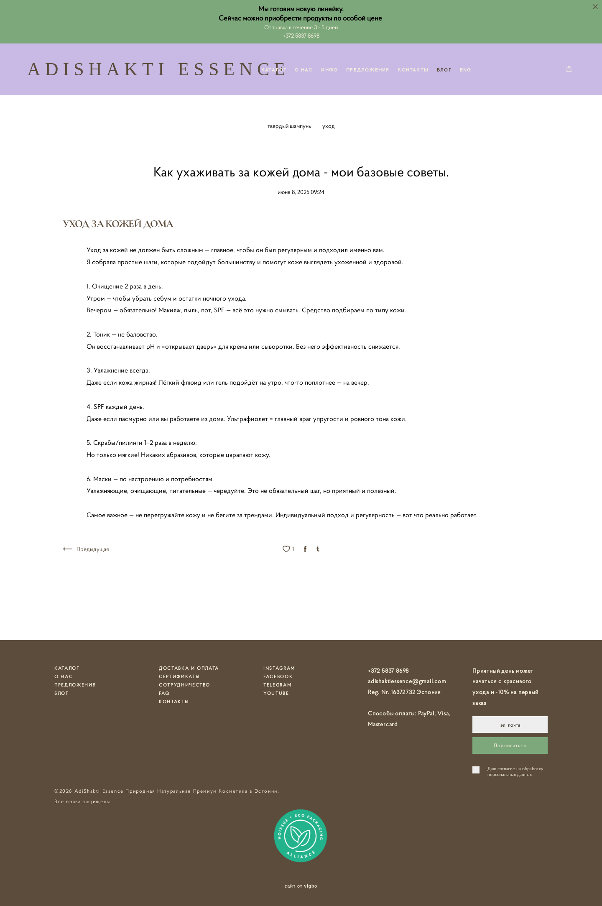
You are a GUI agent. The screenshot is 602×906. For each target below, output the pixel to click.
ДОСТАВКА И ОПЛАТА (189, 668)
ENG (466, 69)
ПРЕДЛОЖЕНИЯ (367, 69)
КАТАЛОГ (273, 69)
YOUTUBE (276, 693)
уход (328, 126)
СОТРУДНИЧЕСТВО (184, 685)
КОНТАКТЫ (413, 69)
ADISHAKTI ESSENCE (125, 69)
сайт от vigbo (301, 886)
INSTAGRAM (279, 668)
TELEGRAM (277, 685)
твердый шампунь (290, 126)
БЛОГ (444, 69)
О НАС (304, 69)
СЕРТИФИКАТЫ (179, 676)
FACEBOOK (278, 676)
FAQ (164, 693)
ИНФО (329, 69)
